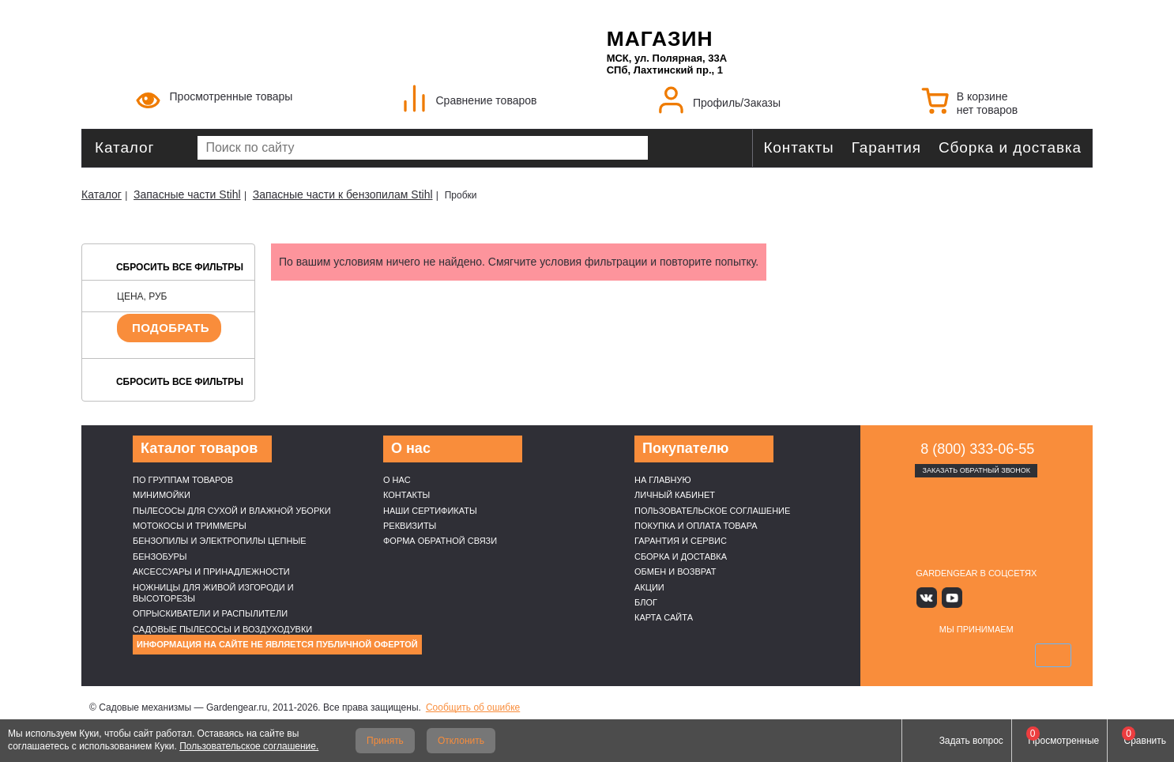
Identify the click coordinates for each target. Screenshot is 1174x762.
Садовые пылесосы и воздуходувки (222, 629)
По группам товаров (183, 480)
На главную (662, 480)
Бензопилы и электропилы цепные (219, 540)
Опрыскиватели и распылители (210, 613)
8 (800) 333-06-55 (977, 449)
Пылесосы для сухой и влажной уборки (232, 510)
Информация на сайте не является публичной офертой (277, 644)
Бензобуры (160, 556)
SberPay (1051, 654)
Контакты (798, 147)
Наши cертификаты (430, 510)
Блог (645, 602)
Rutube (1000, 597)
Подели (993, 654)
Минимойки (161, 495)
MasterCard (938, 654)
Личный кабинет (674, 495)
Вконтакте (930, 597)
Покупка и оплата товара (696, 525)
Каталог (124, 147)
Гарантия (886, 147)
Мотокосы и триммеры (189, 525)
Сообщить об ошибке (473, 707)
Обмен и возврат (675, 571)
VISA (901, 654)
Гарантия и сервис (680, 540)
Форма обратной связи (440, 540)
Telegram (1023, 597)
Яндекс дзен (976, 597)
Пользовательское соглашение (712, 510)
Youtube (953, 597)
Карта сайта (663, 617)
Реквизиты (409, 525)
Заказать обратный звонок (976, 470)
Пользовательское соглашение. (248, 746)
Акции (649, 587)
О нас (397, 480)
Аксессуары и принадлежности (211, 571)
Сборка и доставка (1010, 147)
